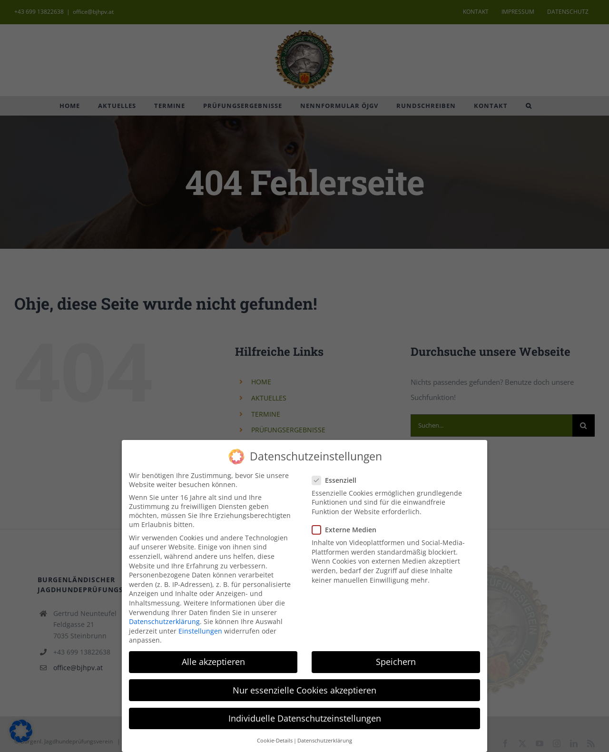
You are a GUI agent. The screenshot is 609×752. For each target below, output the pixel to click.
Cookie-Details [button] (275, 738)
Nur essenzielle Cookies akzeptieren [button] (304, 687)
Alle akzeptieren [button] (213, 659)
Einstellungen (200, 628)
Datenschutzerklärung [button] (324, 738)
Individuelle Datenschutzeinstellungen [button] (304, 716)
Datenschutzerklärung (164, 619)
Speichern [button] (396, 659)
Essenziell (338, 477)
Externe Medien (348, 527)
